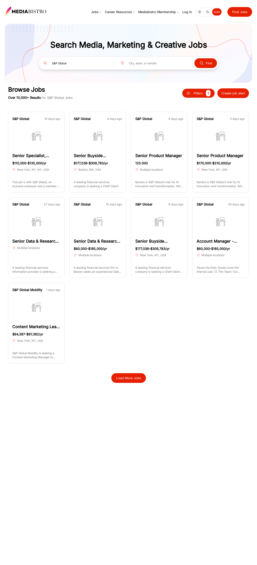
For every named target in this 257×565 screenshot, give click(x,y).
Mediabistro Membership (158, 12)
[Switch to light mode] (199, 12)
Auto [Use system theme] (217, 12)
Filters (198, 93)
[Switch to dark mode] (207, 12)
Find (205, 63)
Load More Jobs (128, 378)
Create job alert (233, 93)
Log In (187, 12)
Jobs (96, 12)
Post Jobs (239, 12)
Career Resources (120, 12)
